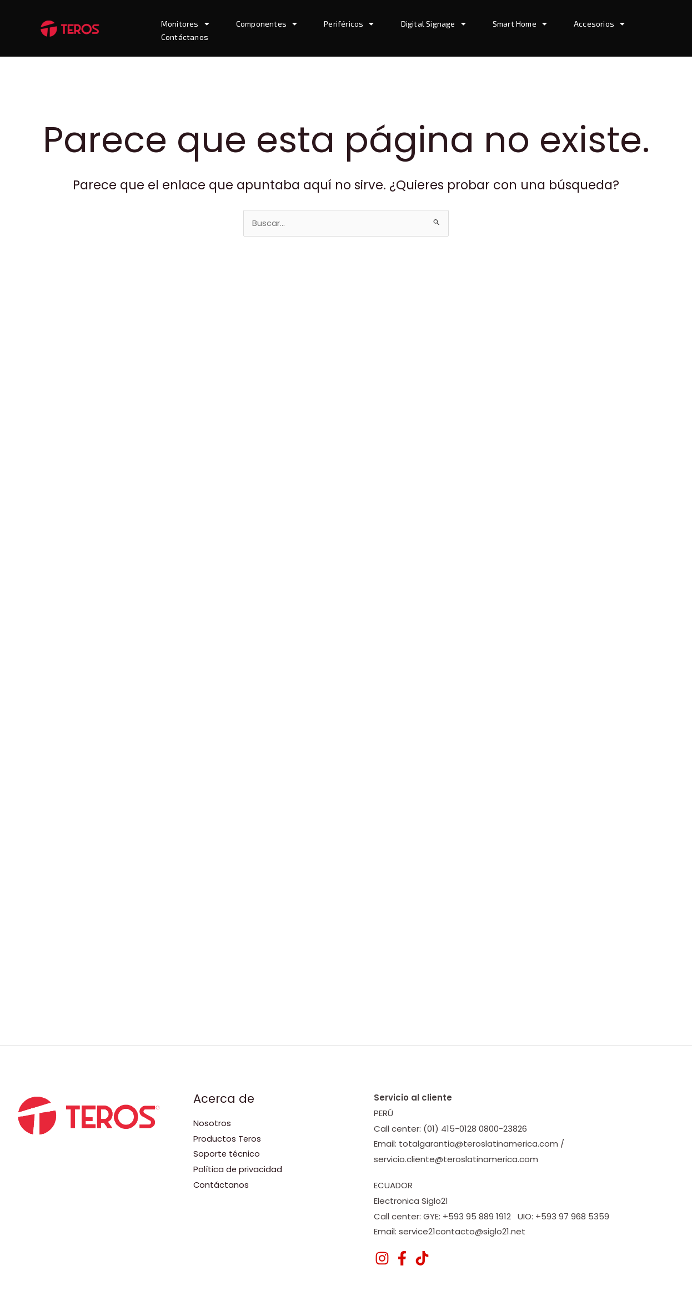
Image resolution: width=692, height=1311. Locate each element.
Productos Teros (227, 1138)
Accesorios (599, 24)
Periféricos (349, 24)
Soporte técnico (227, 1154)
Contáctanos (184, 37)
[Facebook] (402, 1258)
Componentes (266, 24)
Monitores (185, 24)
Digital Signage (433, 24)
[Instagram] (382, 1258)
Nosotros (212, 1123)
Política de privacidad (238, 1170)
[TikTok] (422, 1258)
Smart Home (520, 24)
